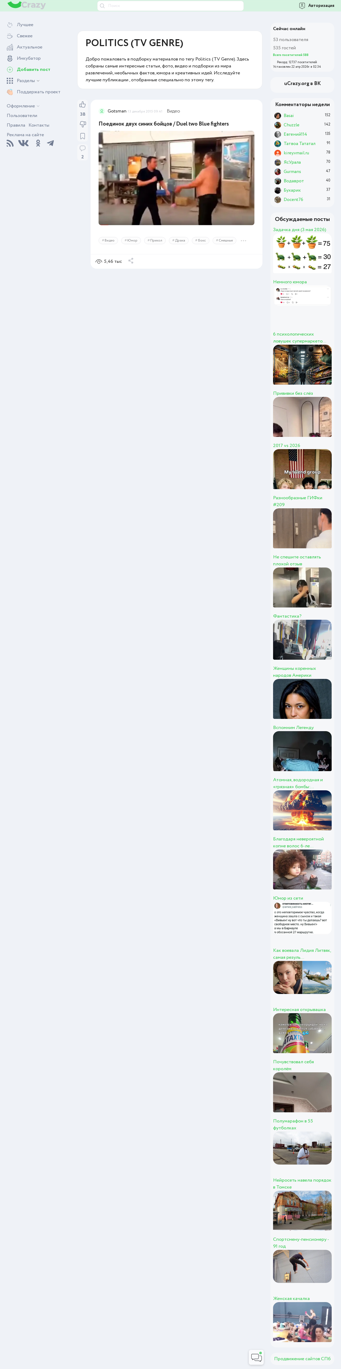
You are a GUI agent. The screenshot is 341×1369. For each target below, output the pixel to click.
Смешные (226, 240)
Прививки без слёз (293, 393)
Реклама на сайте (25, 134)
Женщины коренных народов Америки (294, 672)
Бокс (202, 240)
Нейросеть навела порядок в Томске (302, 1184)
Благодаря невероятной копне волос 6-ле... (298, 842)
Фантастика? (287, 616)
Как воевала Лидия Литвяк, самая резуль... (302, 954)
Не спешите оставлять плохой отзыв (297, 560)
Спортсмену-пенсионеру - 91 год (301, 1243)
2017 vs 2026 (286, 445)
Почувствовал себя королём (293, 1065)
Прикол (156, 240)
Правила (16, 125)
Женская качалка (291, 1298)
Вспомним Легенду (293, 727)
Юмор (132, 240)
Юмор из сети (288, 898)
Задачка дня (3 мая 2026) (299, 229)
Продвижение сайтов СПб (302, 1358)
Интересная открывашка (299, 1009)
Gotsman (117, 111)
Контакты (39, 125)
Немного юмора (290, 282)
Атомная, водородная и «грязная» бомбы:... (298, 783)
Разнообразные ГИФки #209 (297, 501)
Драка (180, 240)
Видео (173, 111)
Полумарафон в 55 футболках (293, 1125)
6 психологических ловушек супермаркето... (299, 338)
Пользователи (22, 115)
